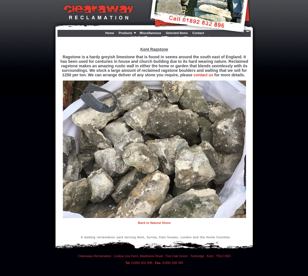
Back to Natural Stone (154, 222)
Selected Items (177, 33)
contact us (203, 75)
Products (125, 33)
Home (109, 33)
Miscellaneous (150, 33)
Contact (198, 33)
